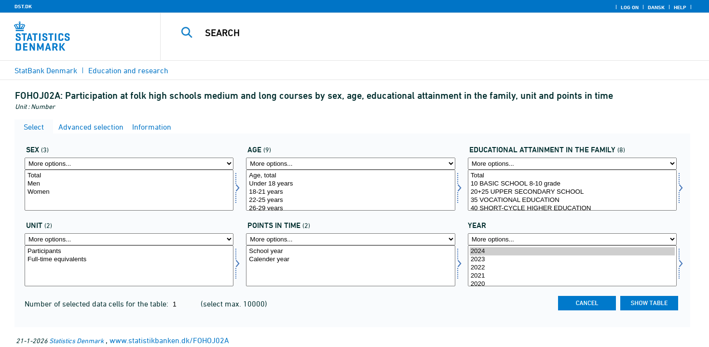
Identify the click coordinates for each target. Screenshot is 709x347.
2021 (572, 276)
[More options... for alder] (350, 164)
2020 (572, 284)
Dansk (656, 7)
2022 (572, 268)
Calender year (350, 259)
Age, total (350, 176)
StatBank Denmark (45, 70)
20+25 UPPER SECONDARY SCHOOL (572, 192)
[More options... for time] (572, 239)
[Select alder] (350, 190)
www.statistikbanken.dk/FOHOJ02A (169, 340)
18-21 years (350, 192)
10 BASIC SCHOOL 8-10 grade (572, 184)
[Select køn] (129, 190)
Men (129, 184)
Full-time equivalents (129, 259)
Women (129, 192)
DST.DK (23, 6)
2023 (572, 259)
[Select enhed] (129, 265)
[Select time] (572, 265)
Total (129, 176)
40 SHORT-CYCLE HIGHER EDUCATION (572, 208)
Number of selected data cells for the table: (97, 303)
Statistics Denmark (76, 340)
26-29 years (350, 208)
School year (350, 251)
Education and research (128, 70)
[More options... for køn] (129, 164)
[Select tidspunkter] (350, 265)
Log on (630, 7)
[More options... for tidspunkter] (350, 239)
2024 (572, 251)
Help (680, 7)
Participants (129, 251)
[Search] (417, 32)
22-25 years (350, 200)
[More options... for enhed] (129, 239)
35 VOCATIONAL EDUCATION (572, 200)
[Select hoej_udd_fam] (572, 190)
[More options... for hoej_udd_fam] (572, 164)
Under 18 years (350, 184)
